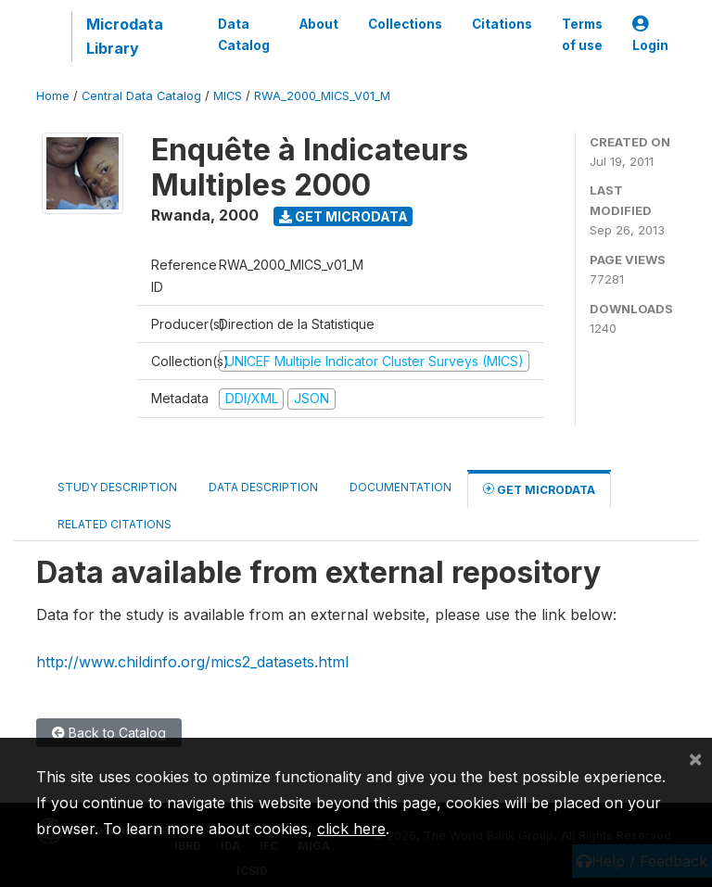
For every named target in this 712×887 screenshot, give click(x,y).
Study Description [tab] (117, 487)
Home (53, 96)
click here (351, 828)
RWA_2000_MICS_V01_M (322, 96)
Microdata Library (124, 36)
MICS (227, 96)
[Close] (695, 758)
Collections (405, 24)
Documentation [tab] (400, 487)
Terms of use (582, 34)
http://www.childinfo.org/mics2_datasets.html (192, 662)
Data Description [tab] (263, 487)
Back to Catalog (109, 733)
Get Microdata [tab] (539, 489)
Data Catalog (244, 34)
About (318, 24)
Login (650, 35)
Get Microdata (343, 216)
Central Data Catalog (141, 96)
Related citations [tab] (114, 524)
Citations (502, 24)
